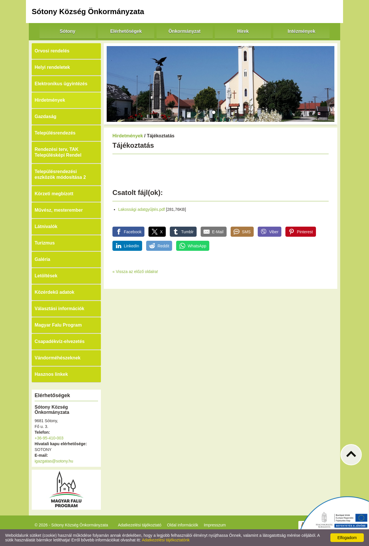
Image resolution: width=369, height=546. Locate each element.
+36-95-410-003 (49, 438)
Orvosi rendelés (52, 50)
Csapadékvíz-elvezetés (59, 341)
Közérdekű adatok (54, 292)
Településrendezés (55, 132)
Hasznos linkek (51, 374)
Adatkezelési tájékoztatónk (166, 540)
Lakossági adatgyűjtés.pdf (141, 209)
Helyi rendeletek (52, 67)
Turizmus (45, 242)
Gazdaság (46, 116)
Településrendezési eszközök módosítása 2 (60, 174)
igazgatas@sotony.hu (54, 461)
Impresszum (215, 525)
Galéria (42, 259)
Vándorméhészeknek (57, 357)
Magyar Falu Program (58, 325)
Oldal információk (182, 525)
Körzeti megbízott (54, 193)
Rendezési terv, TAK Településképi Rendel (58, 152)
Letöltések (46, 275)
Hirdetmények (50, 100)
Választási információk (59, 308)
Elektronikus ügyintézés (61, 83)
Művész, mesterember (59, 210)
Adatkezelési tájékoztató (139, 525)
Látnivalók (46, 226)
